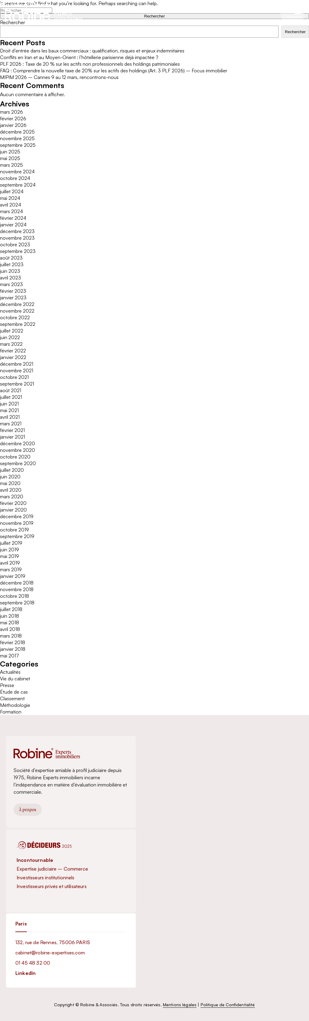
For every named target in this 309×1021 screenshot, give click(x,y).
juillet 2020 (12, 470)
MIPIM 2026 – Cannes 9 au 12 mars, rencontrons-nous (59, 77)
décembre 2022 (17, 304)
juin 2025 (10, 152)
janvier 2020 (13, 510)
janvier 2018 (12, 649)
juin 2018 (9, 616)
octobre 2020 (15, 457)
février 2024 (13, 218)
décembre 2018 (16, 583)
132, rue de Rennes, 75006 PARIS (52, 942)
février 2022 (13, 351)
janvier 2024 (13, 225)
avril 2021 (10, 417)
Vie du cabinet (15, 679)
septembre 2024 (18, 185)
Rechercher (295, 32)
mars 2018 (11, 636)
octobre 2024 (15, 178)
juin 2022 (10, 337)
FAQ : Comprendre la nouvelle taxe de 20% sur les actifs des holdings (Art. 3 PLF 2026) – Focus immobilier (113, 71)
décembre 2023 (17, 231)
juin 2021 (9, 404)
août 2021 (10, 390)
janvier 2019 (12, 576)
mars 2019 (11, 569)
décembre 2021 (16, 364)
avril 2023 (10, 278)
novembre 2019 (16, 523)
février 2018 (12, 642)
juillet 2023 (12, 264)
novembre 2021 (16, 370)
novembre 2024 (17, 172)
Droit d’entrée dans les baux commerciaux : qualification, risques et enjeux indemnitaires (92, 51)
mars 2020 (11, 496)
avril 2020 (10, 490)
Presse (7, 685)
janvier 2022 (13, 357)
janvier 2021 (12, 437)
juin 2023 (10, 271)
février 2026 (13, 118)
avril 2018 (10, 629)
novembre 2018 (16, 589)
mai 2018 (9, 622)
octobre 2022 (15, 317)
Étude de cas (14, 692)
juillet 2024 (12, 191)
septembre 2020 (18, 463)
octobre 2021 (14, 377)
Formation (10, 712)
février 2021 (12, 430)
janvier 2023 (13, 298)
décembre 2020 (17, 443)
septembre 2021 (17, 384)
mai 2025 (10, 158)
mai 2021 (9, 410)
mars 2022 (11, 344)
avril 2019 (10, 563)
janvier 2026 (13, 125)
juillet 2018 (11, 609)
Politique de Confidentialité (228, 1004)
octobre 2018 (14, 596)
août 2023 (11, 258)
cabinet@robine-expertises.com (50, 953)
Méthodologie (15, 705)
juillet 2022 (11, 331)
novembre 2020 (17, 450)
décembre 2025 (17, 132)
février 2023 (13, 291)
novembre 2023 (17, 238)
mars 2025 (11, 165)
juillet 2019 (11, 543)
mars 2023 (11, 284)
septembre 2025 (18, 145)
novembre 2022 (17, 311)
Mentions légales (179, 1004)
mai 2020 (10, 483)
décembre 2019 (16, 516)
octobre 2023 (15, 244)
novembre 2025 (17, 138)
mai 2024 (10, 198)
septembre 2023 (18, 251)
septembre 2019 (17, 536)
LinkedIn (25, 973)
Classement (12, 698)
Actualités (10, 672)
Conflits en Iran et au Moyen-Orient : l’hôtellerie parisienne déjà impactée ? (79, 57)
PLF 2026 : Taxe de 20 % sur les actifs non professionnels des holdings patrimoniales (90, 64)
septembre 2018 (17, 603)
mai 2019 (9, 556)
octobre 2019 (14, 530)
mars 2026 (11, 112)
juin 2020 (10, 477)
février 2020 (13, 503)
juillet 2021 (11, 397)
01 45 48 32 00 (32, 963)
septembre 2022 (17, 324)
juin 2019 (9, 550)
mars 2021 (10, 424)
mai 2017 (9, 656)
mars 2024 (11, 211)
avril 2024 (10, 205)
